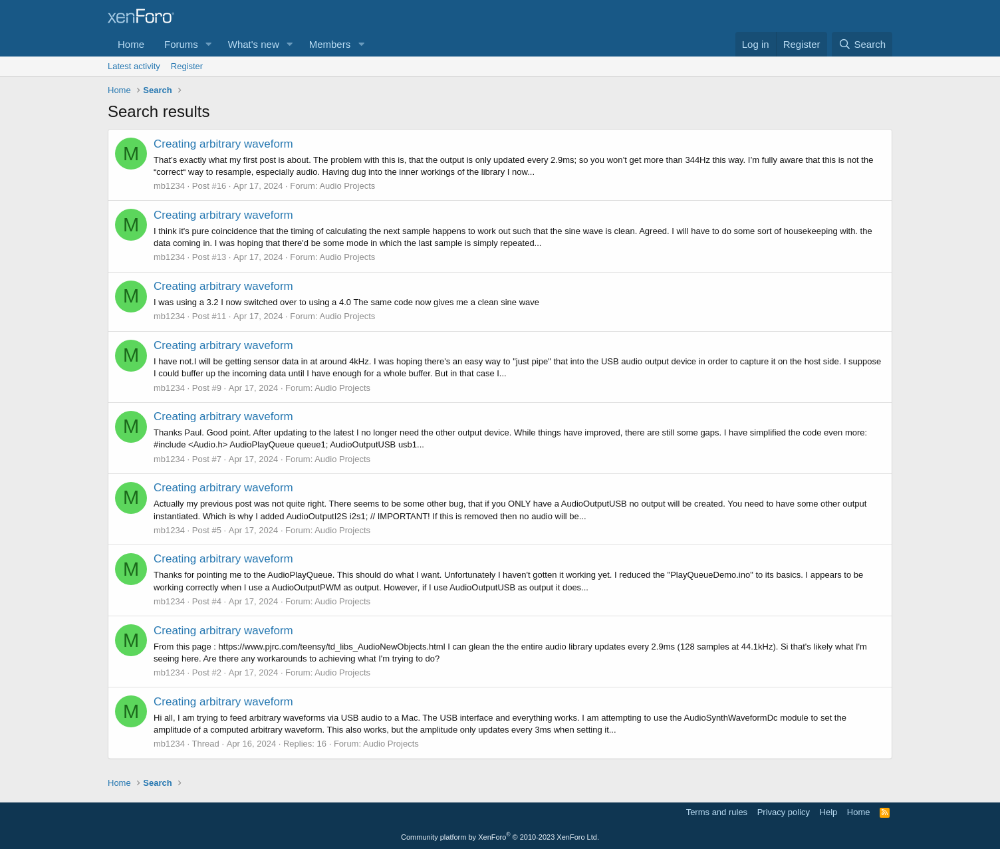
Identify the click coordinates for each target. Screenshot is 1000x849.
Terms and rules (716, 812)
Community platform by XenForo (500, 837)
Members (330, 44)
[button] (208, 44)
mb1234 (169, 186)
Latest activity (134, 66)
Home (131, 44)
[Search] (862, 44)
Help (829, 812)
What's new (253, 44)
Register (187, 66)
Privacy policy (783, 812)
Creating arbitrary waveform (223, 144)
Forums (181, 44)
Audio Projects (347, 186)
